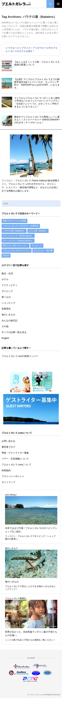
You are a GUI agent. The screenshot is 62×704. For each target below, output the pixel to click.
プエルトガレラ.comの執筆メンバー (20, 356)
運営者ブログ (8, 447)
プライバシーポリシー (13, 476)
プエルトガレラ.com (37, 695)
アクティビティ (9, 285)
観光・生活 (7, 273)
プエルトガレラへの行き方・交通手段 (21, 226)
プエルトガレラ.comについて (16, 464)
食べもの (6, 297)
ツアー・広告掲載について (15, 458)
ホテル (5, 279)
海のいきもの (8, 314)
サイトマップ (8, 482)
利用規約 (6, 470)
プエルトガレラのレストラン (16, 250)
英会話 (6, 255)
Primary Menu (58, 4)
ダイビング (37, 245)
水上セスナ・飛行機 (43, 250)
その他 (5, 326)
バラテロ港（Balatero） (14, 231)
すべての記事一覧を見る (14, 332)
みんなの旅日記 (9, 320)
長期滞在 (6, 308)
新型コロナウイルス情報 (14, 221)
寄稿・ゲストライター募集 (15, 452)
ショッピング (8, 303)
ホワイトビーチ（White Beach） (18, 236)
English (5, 338)
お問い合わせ (8, 441)
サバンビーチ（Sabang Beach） (18, 240)
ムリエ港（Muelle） (38, 231)
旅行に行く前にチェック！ (15, 245)
